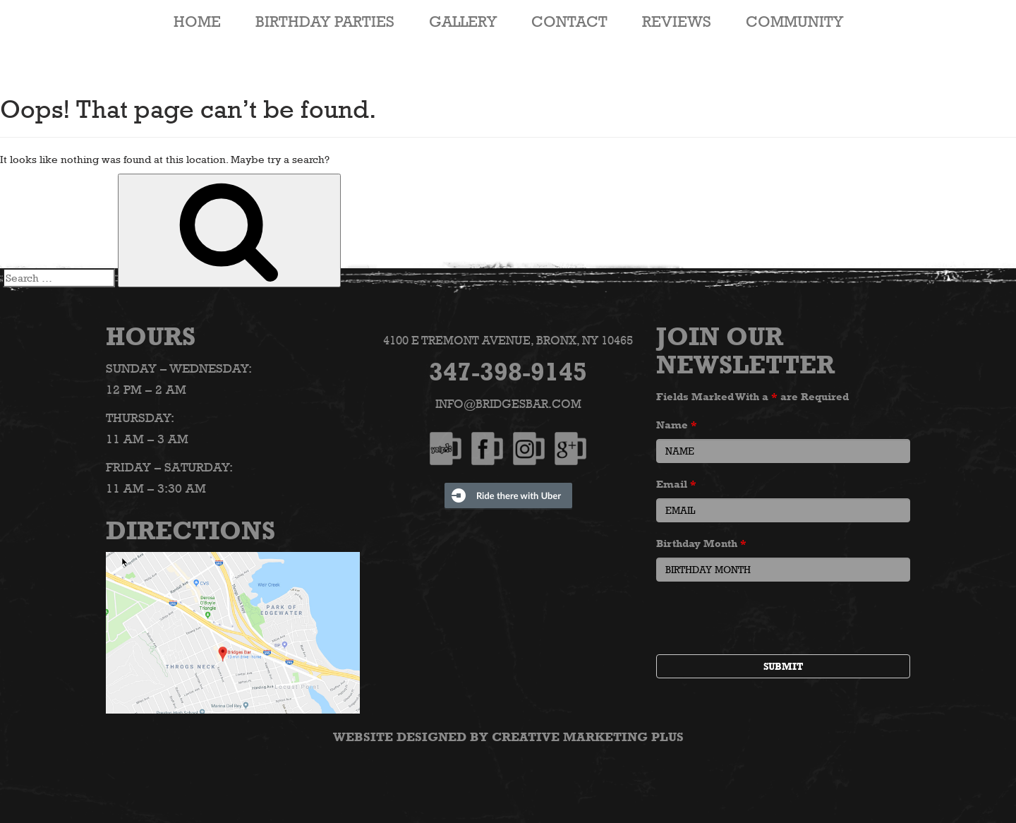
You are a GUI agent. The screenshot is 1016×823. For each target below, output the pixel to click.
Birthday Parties (324, 21)
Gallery (463, 21)
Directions (190, 530)
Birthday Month (701, 543)
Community (794, 21)
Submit (783, 666)
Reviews (676, 21)
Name (676, 425)
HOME (197, 21)
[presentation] (763, 619)
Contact (569, 21)
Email (676, 484)
